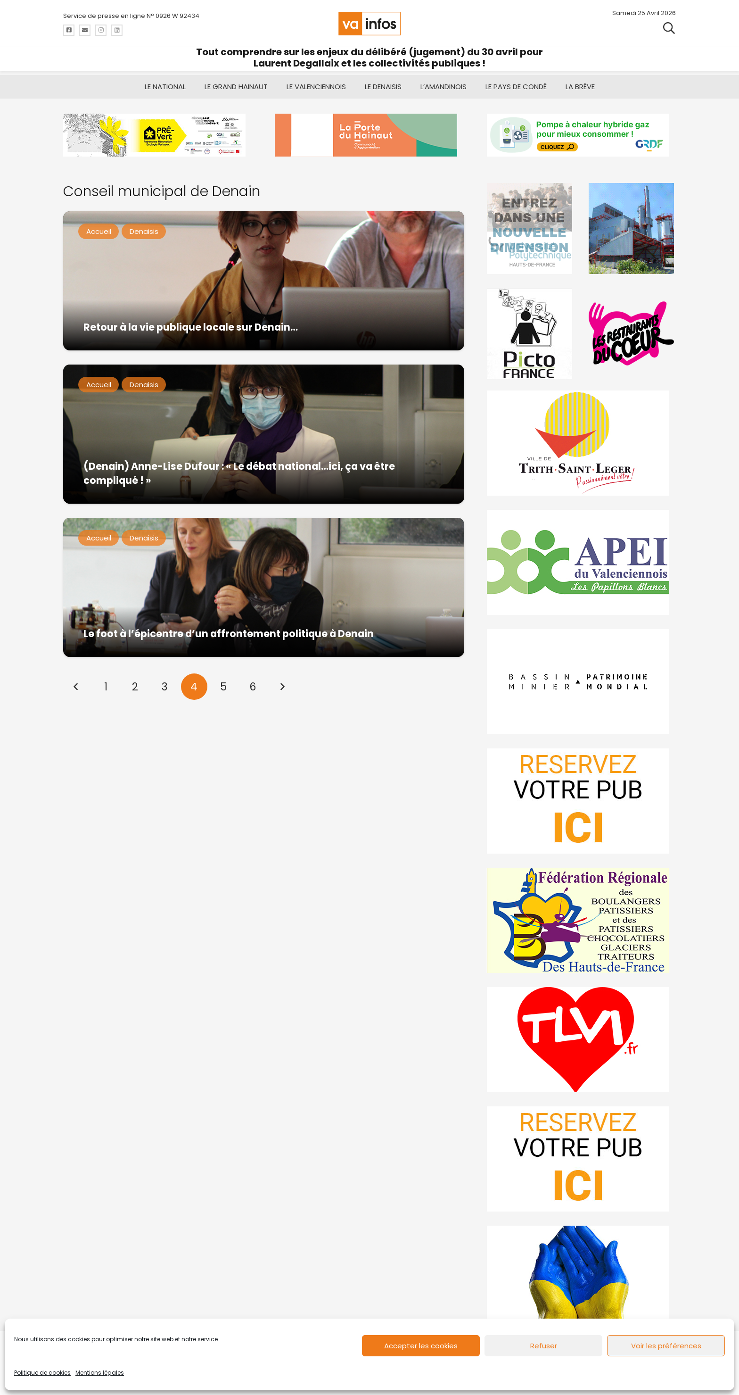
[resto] (632, 333)
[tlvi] (581, 1039)
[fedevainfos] (581, 920)
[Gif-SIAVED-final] (632, 228)
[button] (669, 28)
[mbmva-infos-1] (581, 681)
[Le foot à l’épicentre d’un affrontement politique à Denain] (263, 587)
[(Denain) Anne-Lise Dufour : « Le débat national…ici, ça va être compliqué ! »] (263, 434)
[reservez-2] (581, 801)
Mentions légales (99, 1373)
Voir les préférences (666, 1346)
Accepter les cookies (421, 1346)
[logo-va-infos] (369, 23)
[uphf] (531, 228)
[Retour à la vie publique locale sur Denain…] (263, 280)
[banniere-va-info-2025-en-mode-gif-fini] (581, 135)
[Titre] (68, 30)
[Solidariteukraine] (581, 1278)
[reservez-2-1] (581, 1159)
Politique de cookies (42, 1373)
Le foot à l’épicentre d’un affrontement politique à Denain (228, 633)
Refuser (543, 1346)
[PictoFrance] (531, 333)
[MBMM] (157, 135)
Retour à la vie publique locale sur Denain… (190, 327)
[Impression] (581, 562)
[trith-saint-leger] (581, 443)
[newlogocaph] (369, 135)
